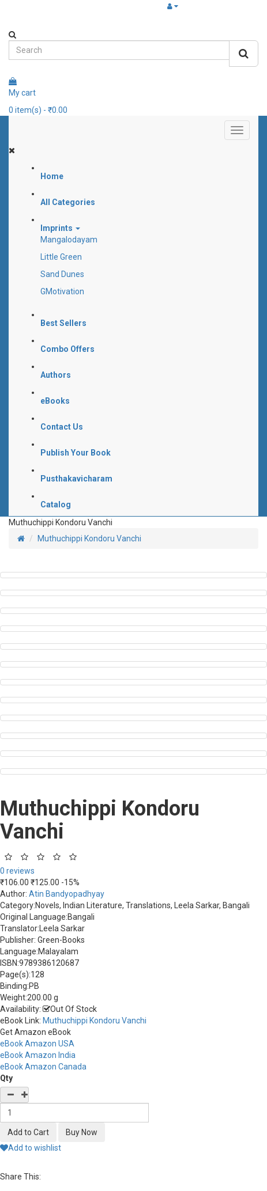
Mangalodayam (68, 239)
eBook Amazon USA (37, 1043)
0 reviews (17, 870)
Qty (6, 1078)
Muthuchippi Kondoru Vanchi (89, 538)
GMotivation (62, 291)
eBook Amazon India (38, 1055)
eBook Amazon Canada (43, 1066)
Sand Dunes (62, 274)
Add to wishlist (30, 1147)
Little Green (61, 256)
